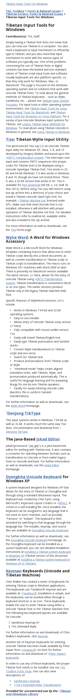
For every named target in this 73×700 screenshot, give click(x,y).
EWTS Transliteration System (25, 157)
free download (31, 185)
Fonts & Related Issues (44, 11)
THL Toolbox (15, 11)
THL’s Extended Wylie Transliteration (38, 685)
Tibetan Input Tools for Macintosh (27, 112)
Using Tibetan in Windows (53, 132)
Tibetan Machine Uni (32, 200)
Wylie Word (17, 237)
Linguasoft (29, 650)
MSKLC (63, 503)
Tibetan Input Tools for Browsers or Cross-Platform (36, 114)
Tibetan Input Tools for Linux (48, 108)
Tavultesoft (29, 593)
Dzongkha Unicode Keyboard (34, 476)
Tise (10, 139)
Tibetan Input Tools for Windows (30, 27)
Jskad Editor (48, 439)
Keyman (14, 570)
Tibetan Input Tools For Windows (27, 4)
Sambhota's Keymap (27, 681)
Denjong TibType (23, 413)
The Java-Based (21, 439)
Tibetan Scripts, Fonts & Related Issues (34, 14)
